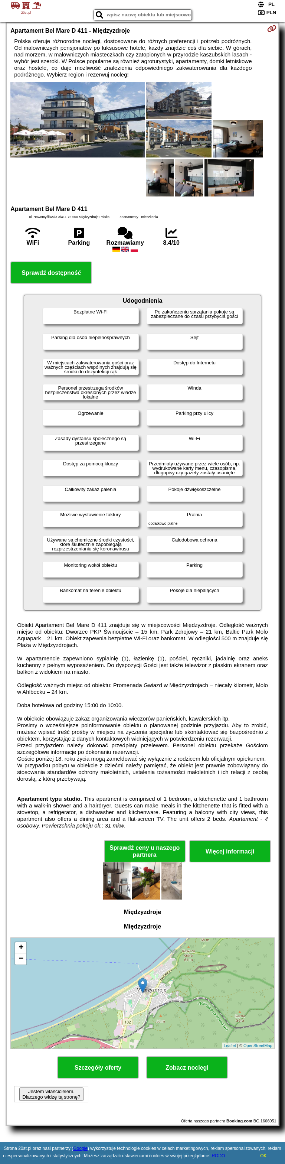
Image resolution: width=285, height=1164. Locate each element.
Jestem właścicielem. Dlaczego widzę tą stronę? (51, 1094)
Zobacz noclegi (187, 1067)
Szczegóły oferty (98, 1067)
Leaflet (230, 1045)
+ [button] (21, 947)
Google (80, 1148)
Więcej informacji (230, 851)
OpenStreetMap (257, 1045)
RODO (218, 1155)
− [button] (21, 959)
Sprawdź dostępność (51, 273)
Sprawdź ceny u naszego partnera (144, 851)
